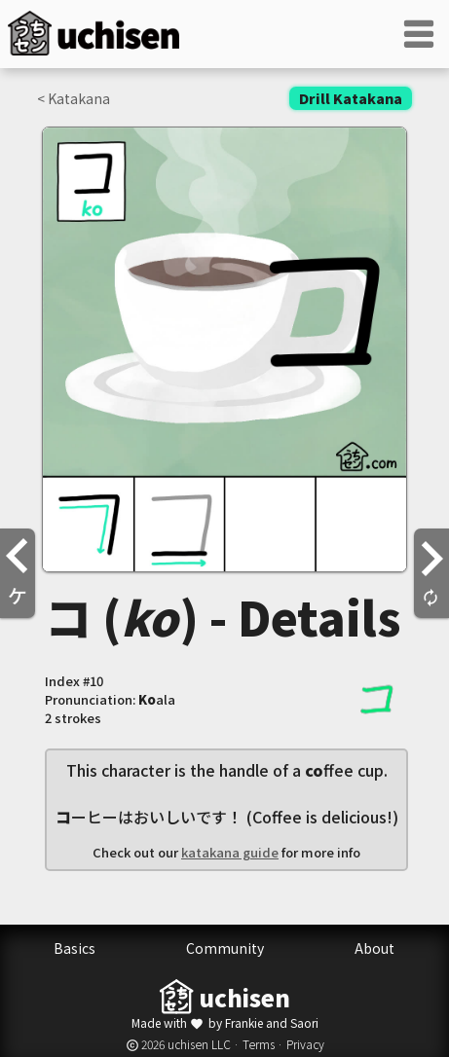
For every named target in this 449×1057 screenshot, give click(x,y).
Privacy (305, 1044)
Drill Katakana (350, 98)
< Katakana (73, 98)
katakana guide (230, 852)
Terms (259, 1044)
